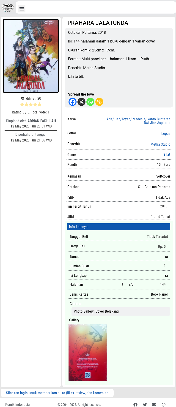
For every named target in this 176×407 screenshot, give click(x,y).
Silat (166, 154)
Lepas (165, 134)
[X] (81, 102)
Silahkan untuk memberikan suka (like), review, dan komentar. (57, 392)
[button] (21, 8)
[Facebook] (73, 102)
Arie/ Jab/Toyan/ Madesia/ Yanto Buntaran (138, 119)
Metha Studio (160, 144)
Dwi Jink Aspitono (157, 123)
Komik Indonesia (17, 404)
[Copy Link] (99, 102)
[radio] (22, 105)
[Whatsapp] (90, 102)
